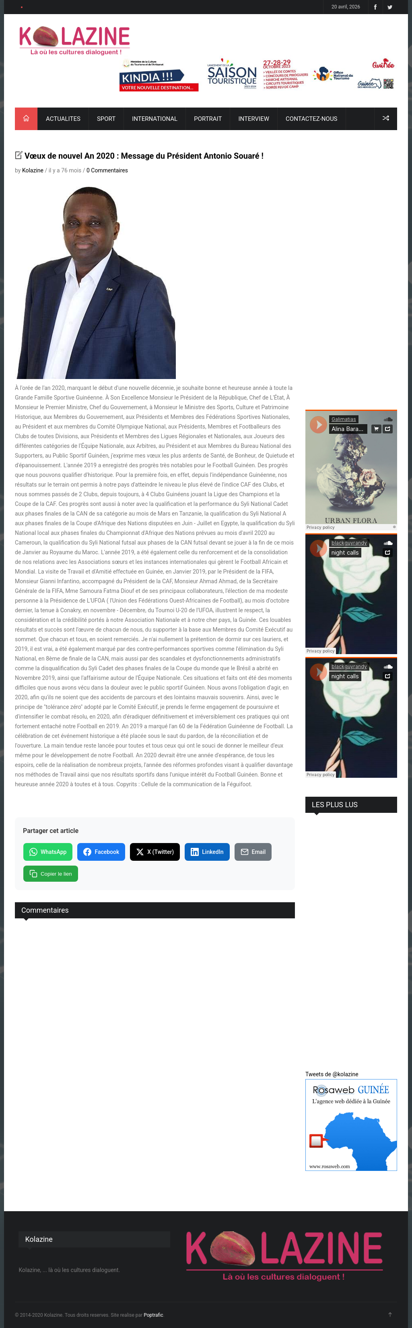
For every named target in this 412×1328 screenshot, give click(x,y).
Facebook (101, 852)
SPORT (106, 118)
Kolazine (32, 170)
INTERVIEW (253, 118)
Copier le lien (50, 874)
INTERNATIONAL (154, 118)
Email (253, 852)
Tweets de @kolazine (331, 1074)
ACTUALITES (63, 118)
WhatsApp (47, 852)
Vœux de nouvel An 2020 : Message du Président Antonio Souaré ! (144, 156)
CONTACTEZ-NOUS (311, 118)
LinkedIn (207, 852)
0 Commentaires (107, 170)
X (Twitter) (155, 852)
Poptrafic (153, 1315)
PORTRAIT (208, 118)
